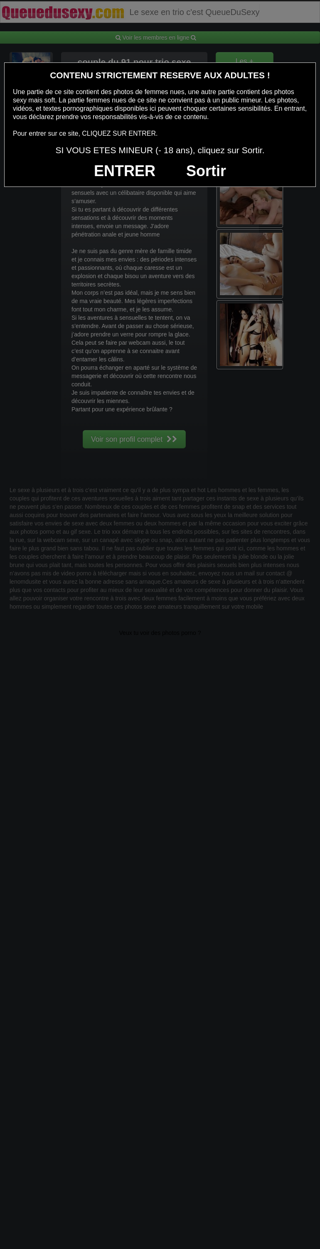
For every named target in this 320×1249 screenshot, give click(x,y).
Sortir (206, 170)
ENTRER (124, 170)
